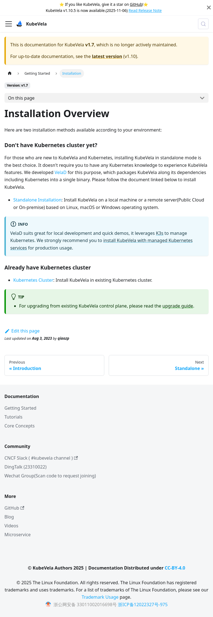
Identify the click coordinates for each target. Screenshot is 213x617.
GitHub (136, 4)
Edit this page (22, 331)
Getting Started (20, 408)
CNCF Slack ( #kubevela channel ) (41, 458)
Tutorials (13, 417)
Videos (11, 526)
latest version (107, 56)
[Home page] (9, 73)
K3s (159, 233)
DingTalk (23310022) (25, 467)
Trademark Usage (100, 597)
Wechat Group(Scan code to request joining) (50, 476)
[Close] (209, 7)
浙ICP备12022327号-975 (143, 604)
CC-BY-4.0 (175, 568)
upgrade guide (178, 306)
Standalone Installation (37, 200)
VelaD (61, 172)
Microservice (17, 535)
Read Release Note (145, 10)
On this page (21, 98)
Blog (9, 517)
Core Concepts (19, 426)
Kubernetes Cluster (33, 280)
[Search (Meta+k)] (203, 24)
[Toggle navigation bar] (8, 24)
